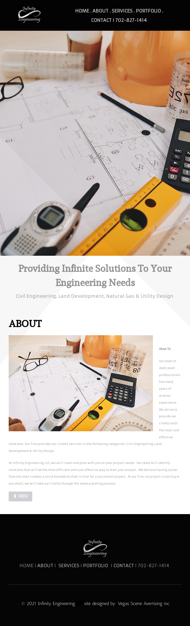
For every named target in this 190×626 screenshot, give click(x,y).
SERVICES (69, 565)
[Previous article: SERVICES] (20, 496)
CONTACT (124, 565)
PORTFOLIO (96, 565)
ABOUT (45, 565)
